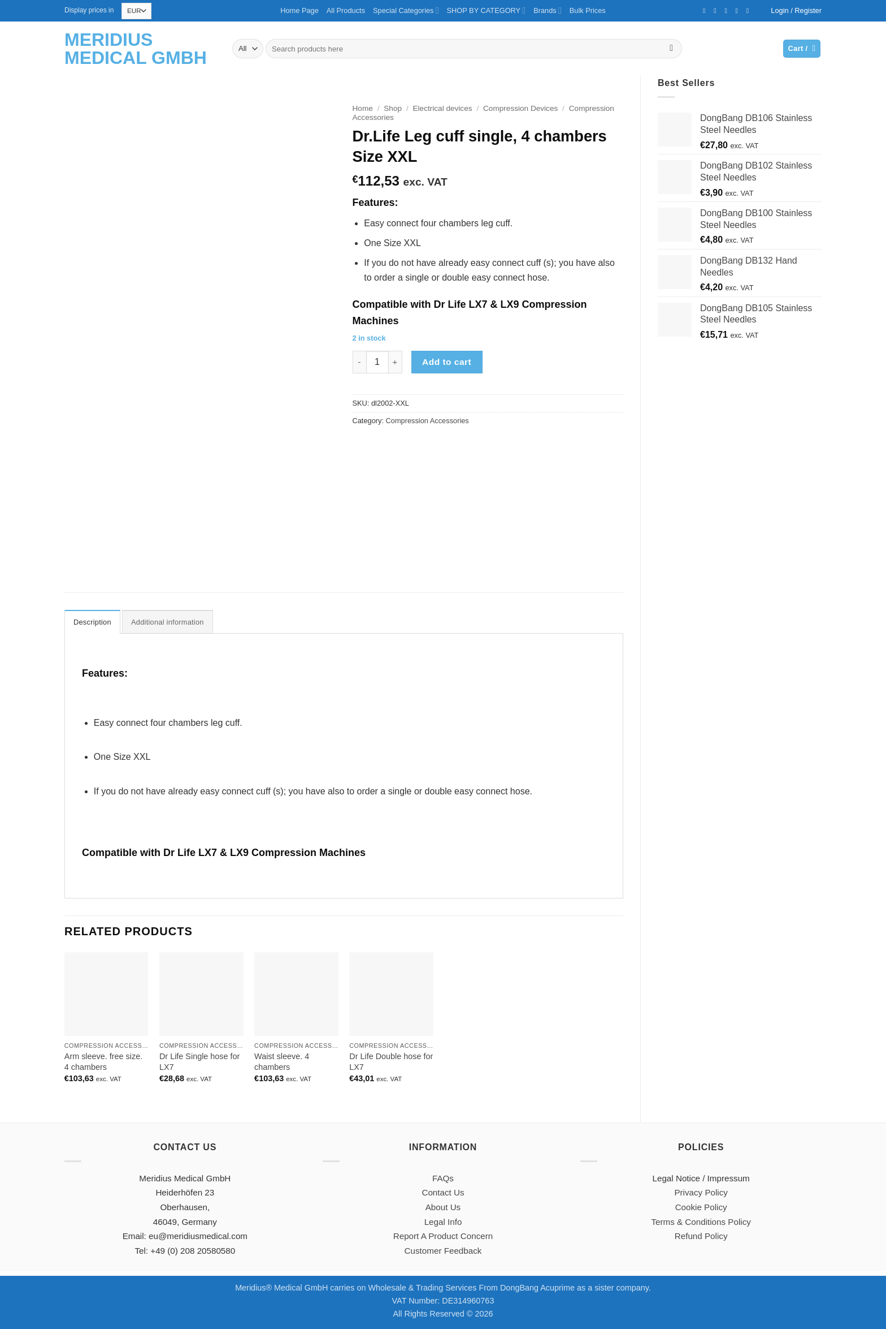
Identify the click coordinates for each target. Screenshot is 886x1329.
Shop (393, 108)
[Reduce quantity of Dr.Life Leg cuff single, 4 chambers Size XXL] (359, 362)
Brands (547, 10)
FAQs (443, 1178)
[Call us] (739, 11)
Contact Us (443, 1192)
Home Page (299, 10)
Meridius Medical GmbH (135, 49)
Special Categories (405, 10)
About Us (443, 1207)
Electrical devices (442, 108)
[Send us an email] (727, 11)
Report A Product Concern (443, 1236)
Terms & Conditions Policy (700, 1222)
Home (363, 108)
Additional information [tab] (167, 622)
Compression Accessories (427, 420)
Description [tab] (92, 622)
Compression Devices (520, 108)
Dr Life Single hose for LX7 (199, 1062)
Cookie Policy (701, 1207)
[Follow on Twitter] (717, 11)
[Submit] (671, 48)
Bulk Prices (588, 10)
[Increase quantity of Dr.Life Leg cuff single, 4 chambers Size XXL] (395, 362)
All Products (346, 10)
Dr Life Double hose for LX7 (391, 1062)
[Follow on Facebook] (706, 11)
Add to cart (446, 362)
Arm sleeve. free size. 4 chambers (103, 1062)
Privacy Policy (701, 1192)
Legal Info (443, 1222)
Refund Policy (701, 1236)
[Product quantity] (377, 362)
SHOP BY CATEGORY (486, 10)
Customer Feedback (443, 1250)
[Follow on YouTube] (749, 11)
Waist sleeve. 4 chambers (281, 1062)
